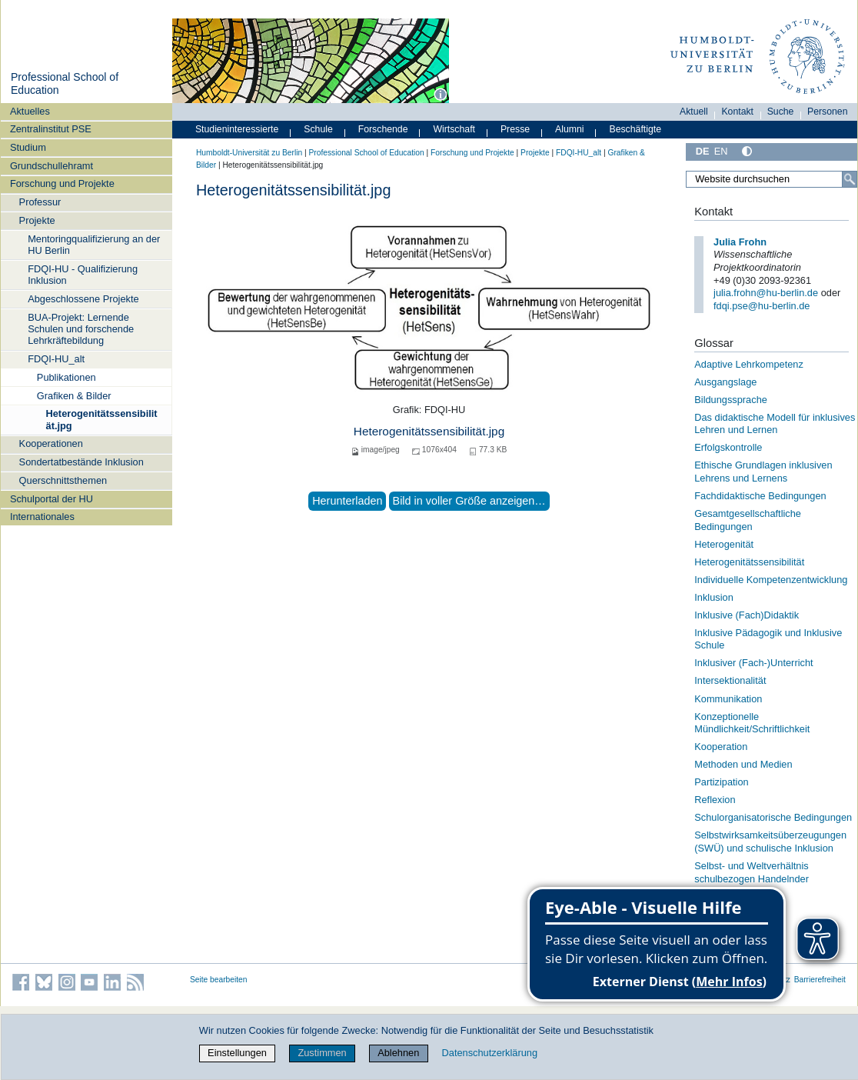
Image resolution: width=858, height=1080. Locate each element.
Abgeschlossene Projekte (83, 299)
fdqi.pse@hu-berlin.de (761, 306)
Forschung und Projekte (62, 183)
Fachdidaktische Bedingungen (760, 496)
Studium (28, 147)
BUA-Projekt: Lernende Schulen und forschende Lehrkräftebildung (81, 329)
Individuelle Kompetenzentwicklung (770, 579)
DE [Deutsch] (703, 151)
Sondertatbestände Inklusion (81, 462)
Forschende (383, 129)
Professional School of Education (366, 152)
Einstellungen (237, 1052)
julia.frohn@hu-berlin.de (765, 292)
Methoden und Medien (743, 764)
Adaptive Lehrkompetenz (748, 364)
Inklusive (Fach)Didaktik (746, 615)
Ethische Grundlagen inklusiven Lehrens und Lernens (763, 471)
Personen (827, 111)
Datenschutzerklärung (489, 1052)
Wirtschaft (454, 129)
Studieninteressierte (236, 129)
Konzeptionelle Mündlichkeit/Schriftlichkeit (752, 723)
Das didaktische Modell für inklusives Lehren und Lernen (774, 424)
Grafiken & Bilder (74, 396)
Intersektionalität (730, 680)
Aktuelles (30, 111)
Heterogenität (723, 544)
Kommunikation (728, 699)
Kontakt (737, 111)
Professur (40, 202)
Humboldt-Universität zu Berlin (249, 152)
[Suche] (849, 179)
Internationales (42, 516)
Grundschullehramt (51, 166)
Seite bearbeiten (219, 979)
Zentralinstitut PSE (50, 129)
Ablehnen (398, 1052)
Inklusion (713, 597)
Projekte (37, 220)
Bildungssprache (730, 399)
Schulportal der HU (51, 499)
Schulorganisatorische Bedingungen (773, 817)
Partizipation (721, 782)
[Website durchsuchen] (771, 179)
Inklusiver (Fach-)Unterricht (753, 662)
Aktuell (694, 111)
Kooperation (720, 746)
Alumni (569, 129)
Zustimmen (322, 1052)
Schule (318, 129)
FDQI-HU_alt (56, 359)
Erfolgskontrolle (728, 447)
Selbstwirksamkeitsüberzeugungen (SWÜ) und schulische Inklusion (770, 841)
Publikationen (66, 377)
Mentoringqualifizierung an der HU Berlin (94, 244)
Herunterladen (347, 501)
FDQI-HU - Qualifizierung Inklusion (83, 274)
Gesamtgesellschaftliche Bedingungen (747, 520)
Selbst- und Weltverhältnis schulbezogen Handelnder (751, 872)
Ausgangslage (725, 382)
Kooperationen (51, 443)
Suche (780, 111)
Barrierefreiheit (820, 979)
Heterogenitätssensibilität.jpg (102, 419)
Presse (515, 129)
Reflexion (714, 799)
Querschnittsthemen (63, 480)
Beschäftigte (635, 129)
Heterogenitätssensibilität (749, 562)
